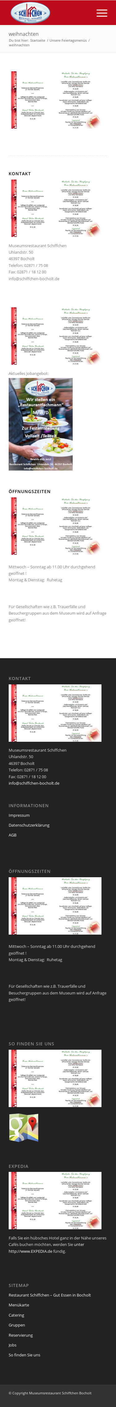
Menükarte (19, 1305)
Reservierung (21, 1335)
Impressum (19, 815)
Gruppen (17, 1325)
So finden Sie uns (24, 1355)
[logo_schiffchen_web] (48, 12)
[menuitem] (98, 12)
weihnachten (24, 34)
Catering (16, 1315)
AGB (12, 835)
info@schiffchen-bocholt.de (34, 278)
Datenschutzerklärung (29, 825)
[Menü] (98, 12)
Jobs (12, 1345)
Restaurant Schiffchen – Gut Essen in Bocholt (50, 1295)
